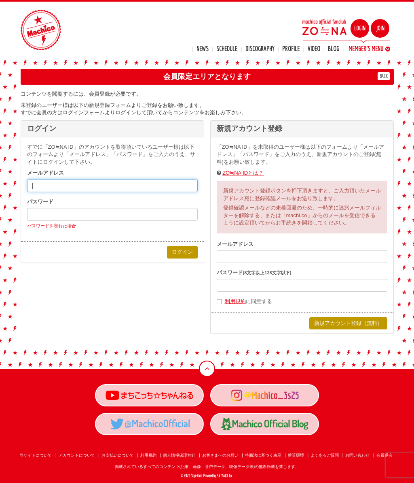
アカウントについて (77, 455)
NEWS (202, 48)
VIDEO (314, 48)
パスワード (40, 202)
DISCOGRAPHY (260, 48)
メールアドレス (45, 173)
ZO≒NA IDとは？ (243, 173)
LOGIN (359, 28)
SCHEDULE (226, 48)
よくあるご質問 (324, 455)
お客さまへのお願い (220, 455)
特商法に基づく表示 (263, 455)
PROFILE (291, 48)
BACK (384, 76)
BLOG (333, 48)
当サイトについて (35, 455)
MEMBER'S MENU (369, 48)
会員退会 (384, 455)
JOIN (380, 28)
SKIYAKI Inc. (225, 476)
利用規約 (235, 301)
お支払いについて (117, 455)
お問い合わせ (357, 455)
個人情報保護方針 (179, 455)
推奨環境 (296, 455)
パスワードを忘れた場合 (51, 225)
